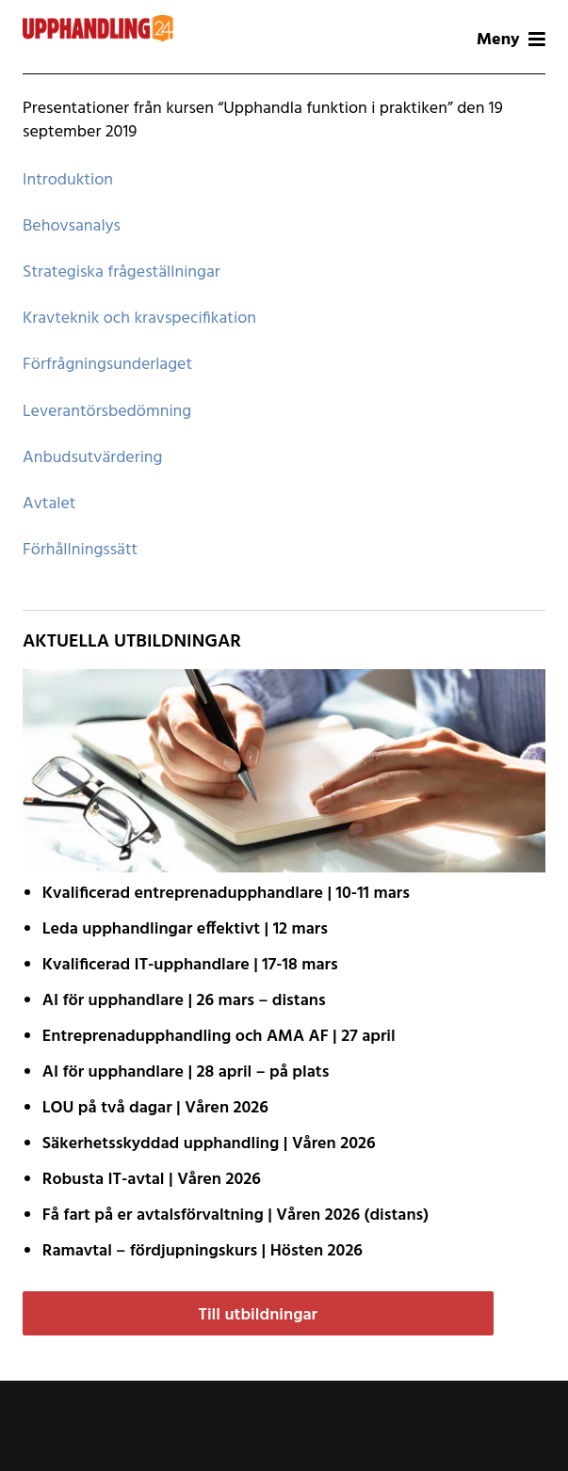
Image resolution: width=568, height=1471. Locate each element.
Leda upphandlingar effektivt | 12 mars (185, 929)
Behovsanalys (72, 226)
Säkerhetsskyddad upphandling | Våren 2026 (209, 1144)
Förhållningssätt (80, 550)
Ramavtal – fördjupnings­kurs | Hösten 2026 (202, 1251)
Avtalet (49, 504)
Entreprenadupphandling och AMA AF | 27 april (219, 1036)
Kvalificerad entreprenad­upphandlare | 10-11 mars (226, 893)
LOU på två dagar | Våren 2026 (155, 1108)
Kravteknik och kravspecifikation (139, 318)
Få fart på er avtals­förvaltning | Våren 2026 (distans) (235, 1215)
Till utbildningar (258, 1315)
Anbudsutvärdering (92, 458)
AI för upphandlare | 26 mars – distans (184, 1001)
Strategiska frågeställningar (121, 272)
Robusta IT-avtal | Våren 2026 (151, 1179)
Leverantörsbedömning (107, 411)
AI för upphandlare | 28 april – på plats (186, 1072)
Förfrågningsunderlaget (107, 364)
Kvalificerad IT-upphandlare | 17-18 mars (190, 965)
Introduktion (68, 180)
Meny (511, 40)
